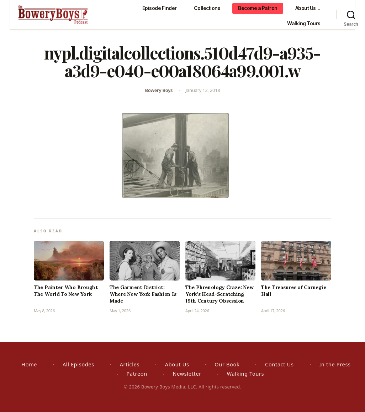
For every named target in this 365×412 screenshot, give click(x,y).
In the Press (334, 364)
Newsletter (187, 373)
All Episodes (78, 364)
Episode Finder (159, 8)
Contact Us (279, 364)
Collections (207, 8)
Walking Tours (304, 23)
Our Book (227, 364)
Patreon (136, 373)
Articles (129, 364)
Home (29, 364)
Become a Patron (257, 8)
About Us (308, 8)
